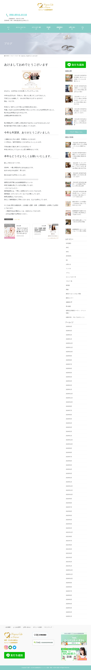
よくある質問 (17, 627)
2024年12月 (69, 393)
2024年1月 (69, 435)
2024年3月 (69, 427)
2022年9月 (69, 498)
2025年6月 (69, 368)
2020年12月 (69, 570)
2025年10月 (69, 351)
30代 (67, 247)
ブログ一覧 (16, 219)
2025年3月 (69, 381)
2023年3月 (69, 473)
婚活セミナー (69, 298)
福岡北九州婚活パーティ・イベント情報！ (76, 312)
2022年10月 (69, 494)
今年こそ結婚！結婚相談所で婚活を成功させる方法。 (40, 229)
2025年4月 (69, 377)
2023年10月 (69, 444)
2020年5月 (69, 599)
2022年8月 (69, 503)
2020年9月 (69, 582)
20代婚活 (68, 243)
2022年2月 (69, 528)
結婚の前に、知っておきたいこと (75, 317)
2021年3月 (69, 557)
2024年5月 (69, 419)
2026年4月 (69, 326)
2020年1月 (69, 616)
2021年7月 (69, 540)
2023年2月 (69, 477)
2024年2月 (69, 431)
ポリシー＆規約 (37, 627)
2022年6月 (69, 511)
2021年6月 (69, 545)
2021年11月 (69, 532)
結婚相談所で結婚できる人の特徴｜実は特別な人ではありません (79, 212)
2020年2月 (69, 612)
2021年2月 (69, 561)
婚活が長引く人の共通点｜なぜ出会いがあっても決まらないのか (79, 203)
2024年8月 (69, 406)
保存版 (68, 285)
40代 (67, 251)
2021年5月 (69, 549)
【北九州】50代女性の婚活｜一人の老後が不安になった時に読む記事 (79, 184)
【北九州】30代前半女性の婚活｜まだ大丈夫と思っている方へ (80, 110)
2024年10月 (69, 402)
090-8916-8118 (18, 14)
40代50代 (68, 256)
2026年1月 (69, 339)
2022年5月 (69, 515)
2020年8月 (69, 587)
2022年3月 (69, 524)
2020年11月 (69, 574)
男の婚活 (68, 306)
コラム (68, 272)
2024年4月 (69, 423)
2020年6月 (69, 595)
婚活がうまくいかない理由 (73, 293)
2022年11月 (69, 490)
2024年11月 (69, 398)
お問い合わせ (27, 627)
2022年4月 (69, 519)
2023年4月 (69, 469)
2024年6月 (69, 414)
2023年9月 (69, 448)
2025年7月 (69, 364)
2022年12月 (69, 486)
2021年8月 (69, 536)
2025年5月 (69, 372)
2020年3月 (69, 608)
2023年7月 (69, 456)
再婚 (67, 289)
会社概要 (8, 627)
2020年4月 (69, 603)
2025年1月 (69, 389)
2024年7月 (69, 410)
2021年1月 (69, 566)
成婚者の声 (69, 302)
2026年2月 (69, 335)
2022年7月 (69, 507)
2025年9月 (69, 356)
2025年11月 (69, 347)
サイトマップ (48, 627)
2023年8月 (69, 452)
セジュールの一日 (71, 277)
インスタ (68, 268)
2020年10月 (69, 578)
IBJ (67, 260)
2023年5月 (69, 465)
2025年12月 (69, 343)
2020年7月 (69, 591)
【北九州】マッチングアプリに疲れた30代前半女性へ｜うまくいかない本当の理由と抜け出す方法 (80, 100)
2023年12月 (69, 440)
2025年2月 (69, 385)
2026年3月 (69, 330)
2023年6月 (69, 461)
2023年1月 (69, 482)
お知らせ (68, 264)
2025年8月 (69, 360)
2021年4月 (69, 553)
